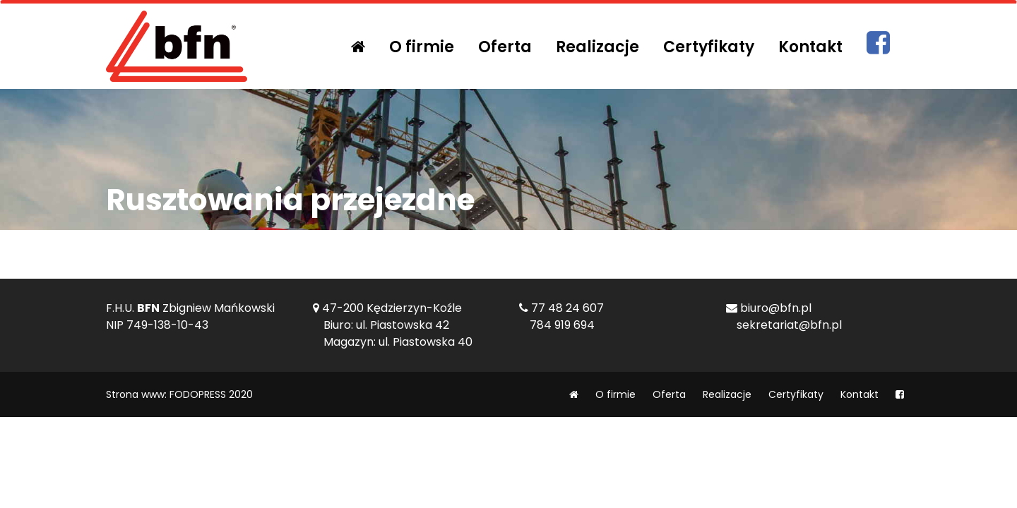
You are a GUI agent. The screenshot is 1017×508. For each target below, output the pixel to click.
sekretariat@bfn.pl (789, 325)
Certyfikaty (708, 47)
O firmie (421, 47)
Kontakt (810, 47)
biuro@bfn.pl (775, 308)
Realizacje (597, 47)
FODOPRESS (198, 394)
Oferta (505, 47)
